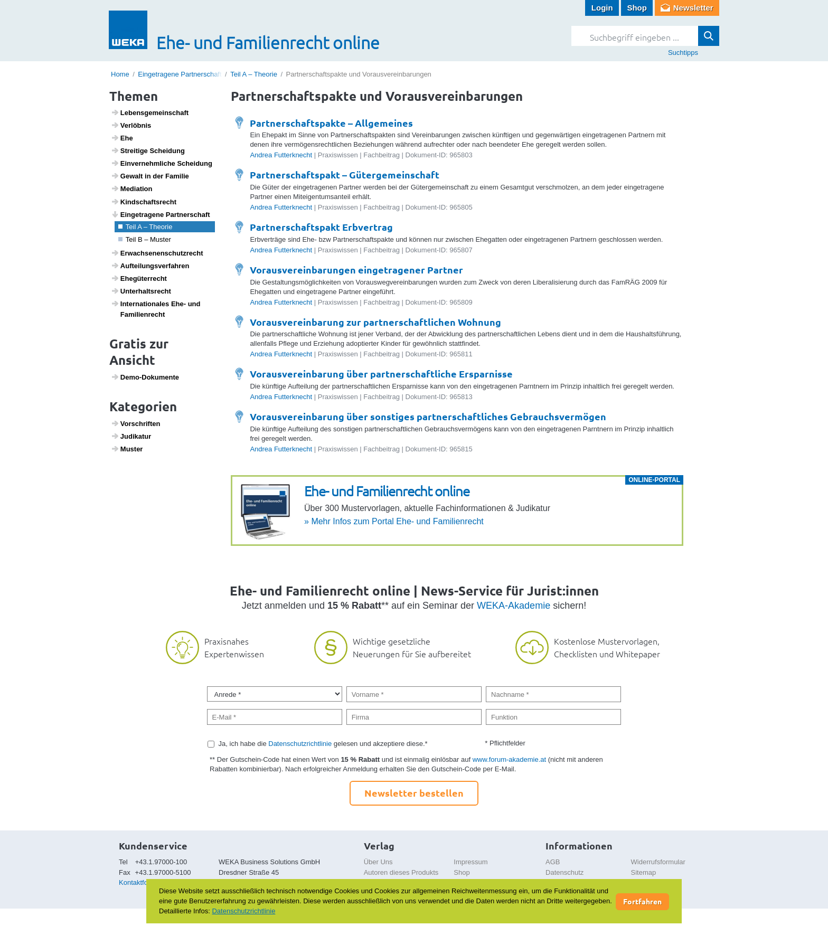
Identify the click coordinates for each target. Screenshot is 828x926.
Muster (127, 449)
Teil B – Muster (144, 239)
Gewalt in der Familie (150, 176)
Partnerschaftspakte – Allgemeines (331, 123)
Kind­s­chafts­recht (143, 201)
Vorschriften (136, 423)
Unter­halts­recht (141, 291)
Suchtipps (683, 52)
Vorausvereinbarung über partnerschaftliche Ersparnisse (381, 373)
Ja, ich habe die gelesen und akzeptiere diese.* (323, 744)
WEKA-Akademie (513, 605)
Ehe (122, 138)
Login (602, 7)
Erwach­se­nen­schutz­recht (157, 253)
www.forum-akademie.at (509, 759)
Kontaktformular (143, 882)
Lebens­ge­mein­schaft (150, 112)
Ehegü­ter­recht (139, 278)
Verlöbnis (131, 125)
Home (120, 74)
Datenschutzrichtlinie (300, 744)
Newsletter (693, 7)
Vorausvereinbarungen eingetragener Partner (356, 269)
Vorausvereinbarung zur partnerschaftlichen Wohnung (375, 322)
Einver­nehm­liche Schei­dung (161, 163)
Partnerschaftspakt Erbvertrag (321, 227)
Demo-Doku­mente (145, 377)
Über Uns (378, 862)
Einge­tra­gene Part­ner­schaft (160, 214)
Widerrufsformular (658, 862)
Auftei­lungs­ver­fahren (150, 265)
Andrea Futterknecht (281, 155)
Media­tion (132, 188)
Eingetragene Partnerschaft (179, 74)
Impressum (470, 862)
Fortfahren (642, 901)
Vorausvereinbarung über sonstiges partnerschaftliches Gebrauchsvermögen (428, 416)
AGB (552, 862)
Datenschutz (564, 872)
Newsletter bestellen (414, 793)
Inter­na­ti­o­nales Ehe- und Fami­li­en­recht (156, 308)
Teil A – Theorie (253, 74)
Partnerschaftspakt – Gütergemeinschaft (344, 174)
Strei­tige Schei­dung (148, 150)
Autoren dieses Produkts (401, 872)
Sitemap (643, 872)
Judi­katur (131, 436)
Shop (637, 7)
